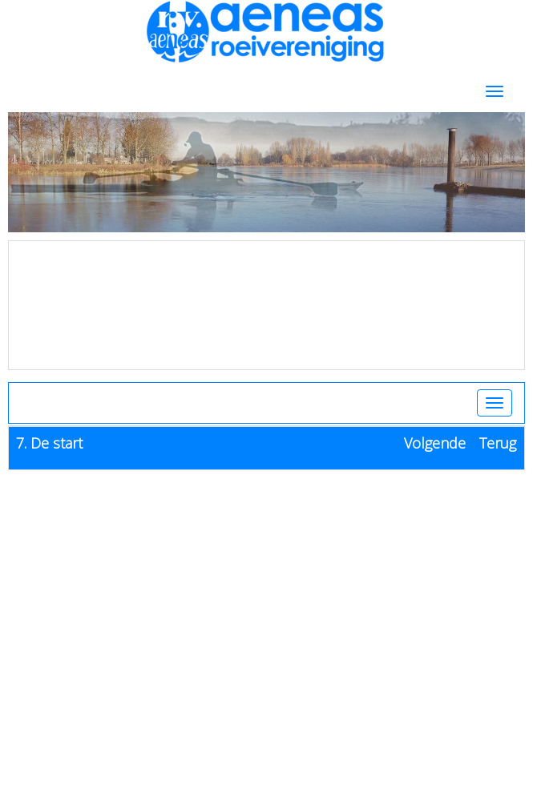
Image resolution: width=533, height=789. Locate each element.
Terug (497, 443)
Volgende (435, 443)
